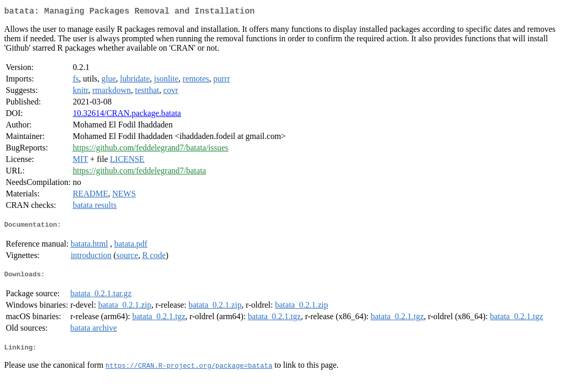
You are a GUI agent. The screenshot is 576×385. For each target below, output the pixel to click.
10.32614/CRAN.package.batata (127, 115)
